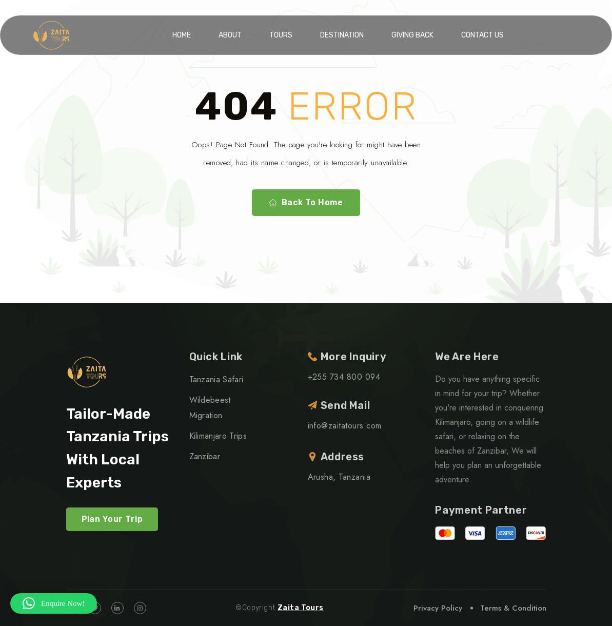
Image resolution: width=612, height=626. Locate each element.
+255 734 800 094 (344, 377)
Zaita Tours (301, 607)
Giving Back (412, 35)
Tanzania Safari (216, 379)
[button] (53, 603)
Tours (280, 35)
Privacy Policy (437, 608)
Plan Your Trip (112, 519)
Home (181, 35)
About (230, 35)
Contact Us (482, 35)
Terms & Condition (513, 608)
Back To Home (306, 203)
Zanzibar (205, 456)
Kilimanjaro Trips (218, 436)
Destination (342, 35)
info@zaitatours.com (345, 426)
